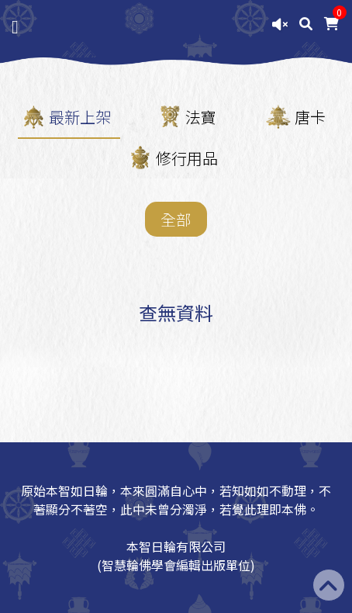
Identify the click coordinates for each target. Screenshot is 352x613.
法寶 (200, 117)
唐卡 (310, 117)
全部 (176, 219)
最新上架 (80, 117)
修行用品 (187, 158)
